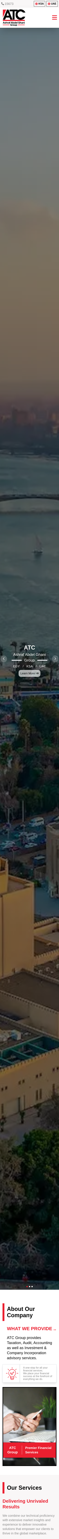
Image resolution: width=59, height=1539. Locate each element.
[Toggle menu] (54, 18)
